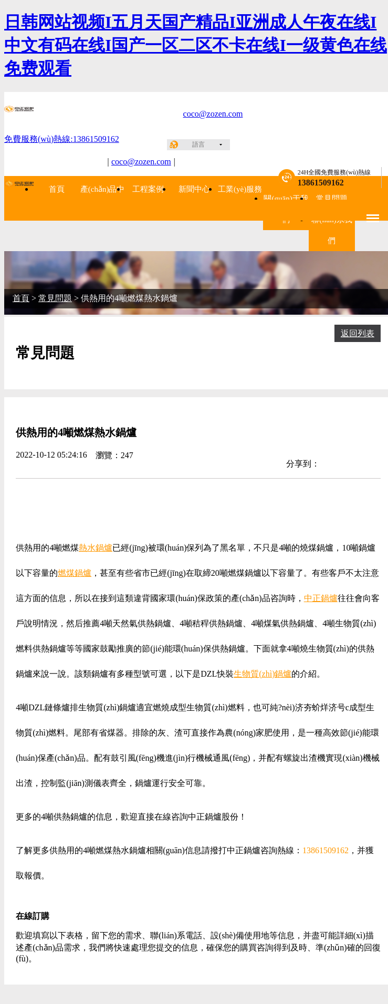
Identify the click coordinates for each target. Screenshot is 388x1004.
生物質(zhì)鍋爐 (262, 673)
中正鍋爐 (321, 598)
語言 (198, 144)
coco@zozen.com (213, 113)
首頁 (57, 189)
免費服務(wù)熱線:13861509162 (61, 138)
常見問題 (332, 198)
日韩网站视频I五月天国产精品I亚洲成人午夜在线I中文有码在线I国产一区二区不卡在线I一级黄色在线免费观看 (195, 45)
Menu (373, 213)
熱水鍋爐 (95, 547)
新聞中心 (194, 189)
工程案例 (148, 189)
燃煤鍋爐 (74, 572)
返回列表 (357, 333)
